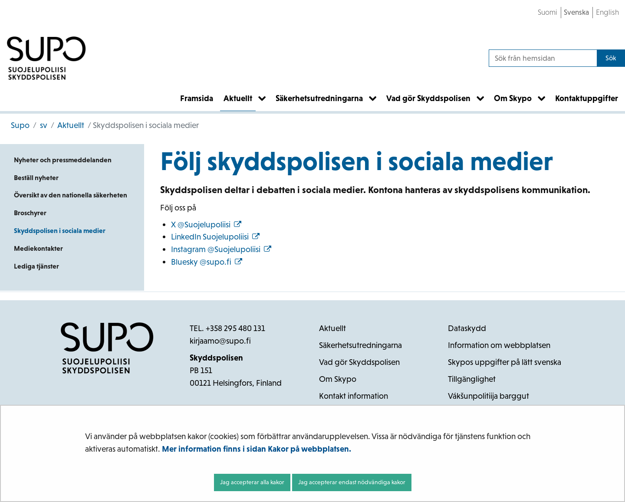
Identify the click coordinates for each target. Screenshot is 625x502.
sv (42, 125)
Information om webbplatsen (499, 345)
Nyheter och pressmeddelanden (63, 160)
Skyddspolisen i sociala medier (59, 230)
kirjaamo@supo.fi (220, 341)
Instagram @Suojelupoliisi (221, 249)
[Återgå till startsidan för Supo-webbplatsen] (46, 58)
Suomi (547, 12)
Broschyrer (30, 213)
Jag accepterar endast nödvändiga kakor (351, 482)
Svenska (576, 12)
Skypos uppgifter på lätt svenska (504, 362)
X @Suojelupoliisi (206, 225)
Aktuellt (70, 125)
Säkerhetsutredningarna (360, 345)
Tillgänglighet (472, 379)
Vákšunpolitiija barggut (488, 396)
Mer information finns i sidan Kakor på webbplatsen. (256, 449)
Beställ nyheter (36, 178)
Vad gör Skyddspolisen (359, 362)
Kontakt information (353, 396)
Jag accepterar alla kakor (252, 482)
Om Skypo (337, 379)
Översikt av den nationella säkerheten (70, 195)
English (607, 12)
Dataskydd (467, 328)
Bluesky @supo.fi (206, 262)
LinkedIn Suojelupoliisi (215, 237)
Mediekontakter (38, 248)
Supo (20, 125)
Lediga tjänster (36, 266)
